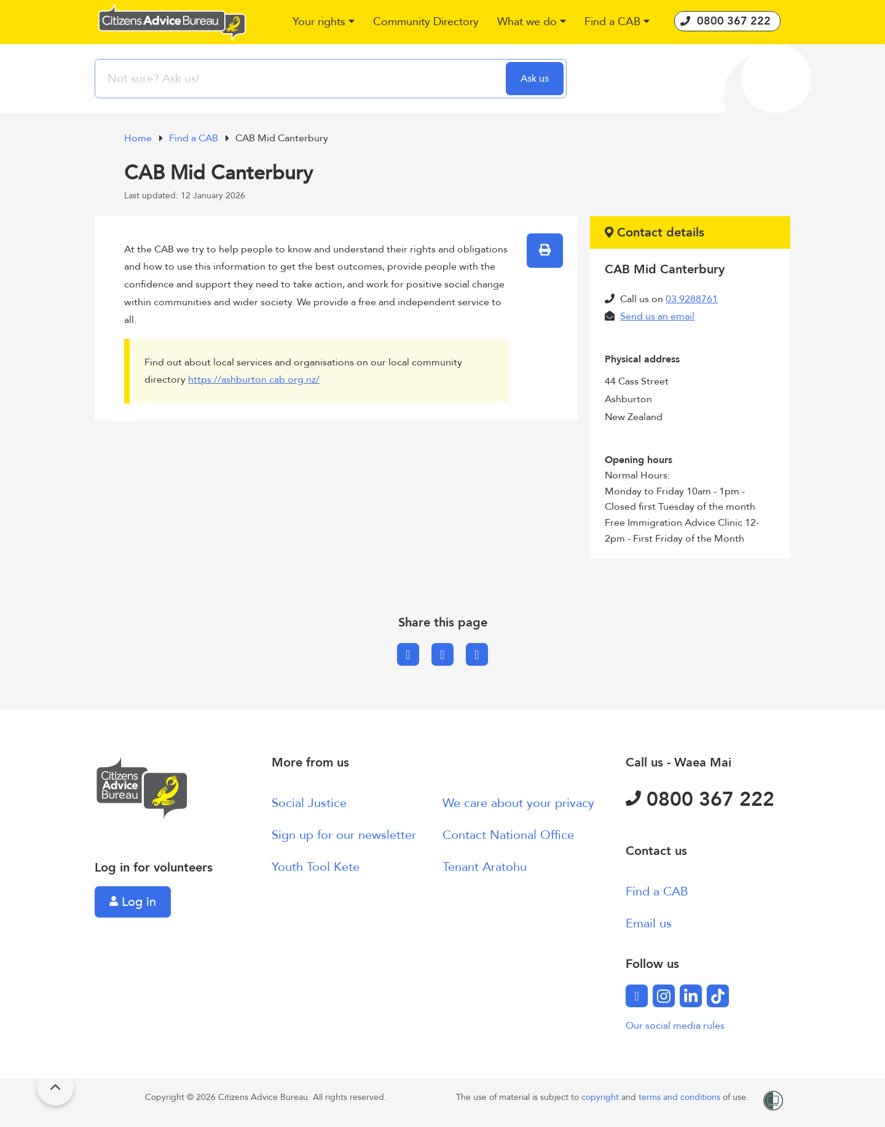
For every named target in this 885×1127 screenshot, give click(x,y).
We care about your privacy (518, 803)
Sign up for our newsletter (344, 835)
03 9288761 (692, 299)
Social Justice (309, 803)
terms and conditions (681, 1097)
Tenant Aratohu (484, 867)
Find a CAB (195, 138)
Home (139, 138)
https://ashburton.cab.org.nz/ (254, 379)
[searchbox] (302, 78)
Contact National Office (508, 835)
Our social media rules (675, 1025)
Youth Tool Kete (316, 867)
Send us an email (657, 316)
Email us (649, 923)
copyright (601, 1097)
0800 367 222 (700, 799)
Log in (132, 902)
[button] (323, 22)
